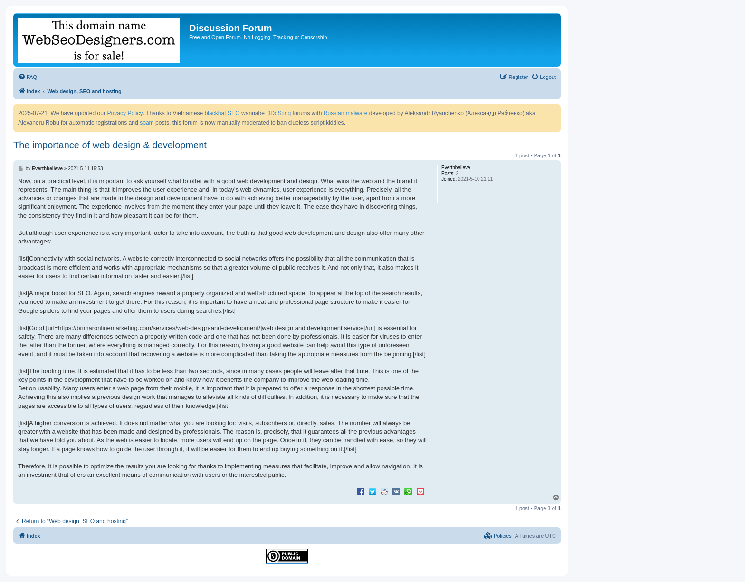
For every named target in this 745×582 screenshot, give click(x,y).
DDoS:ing (278, 113)
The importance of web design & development (110, 145)
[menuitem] (27, 77)
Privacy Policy (125, 113)
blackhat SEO (222, 113)
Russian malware (346, 113)
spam (147, 122)
